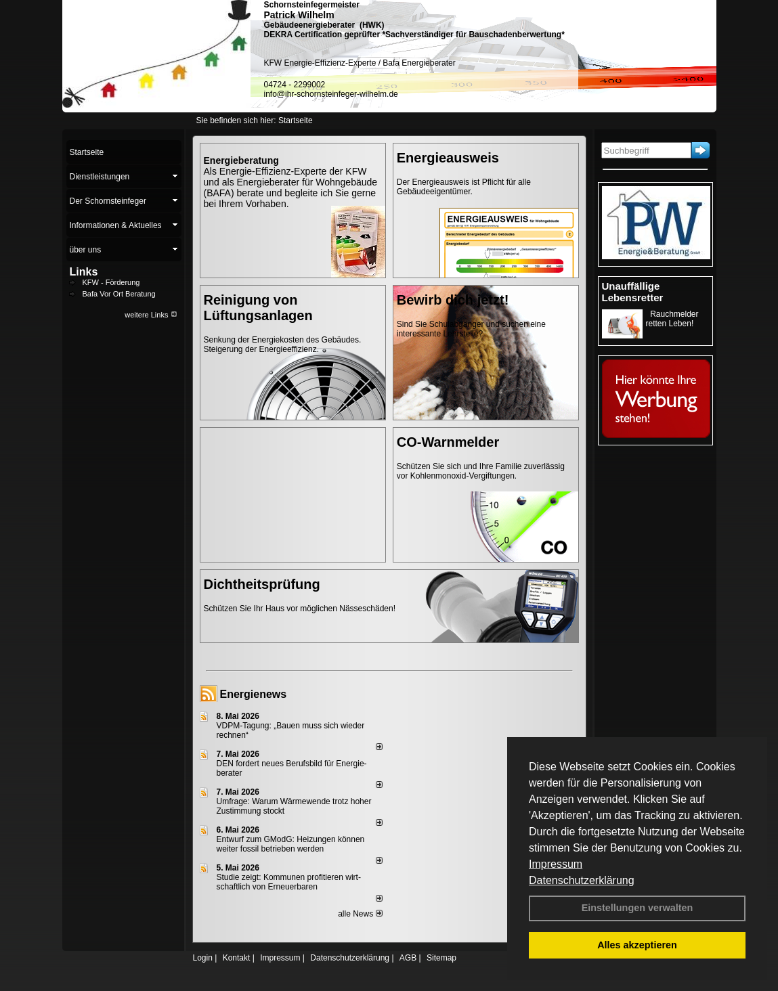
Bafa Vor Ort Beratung (119, 294)
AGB (407, 958)
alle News (360, 914)
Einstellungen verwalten (637, 907)
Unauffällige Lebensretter (633, 291)
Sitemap (441, 958)
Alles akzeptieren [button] (637, 945)
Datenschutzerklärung (581, 880)
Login (203, 958)
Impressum (555, 864)
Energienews (253, 694)
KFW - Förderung (111, 282)
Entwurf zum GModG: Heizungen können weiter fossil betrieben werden (291, 844)
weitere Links (151, 315)
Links (84, 272)
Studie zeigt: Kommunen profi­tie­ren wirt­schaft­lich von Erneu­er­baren (289, 882)
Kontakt (237, 958)
